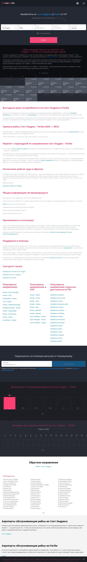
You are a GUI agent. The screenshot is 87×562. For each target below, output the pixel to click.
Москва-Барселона (65, 483)
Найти (43, 40)
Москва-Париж (36, 479)
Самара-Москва (36, 503)
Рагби (4, 556)
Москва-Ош (63, 506)
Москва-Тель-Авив (37, 486)
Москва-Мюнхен (9, 508)
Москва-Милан (64, 494)
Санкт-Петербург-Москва (11, 481)
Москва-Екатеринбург (11, 503)
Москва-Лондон (36, 492)
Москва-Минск (36, 505)
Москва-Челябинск (65, 492)
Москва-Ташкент (64, 499)
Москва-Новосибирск (66, 479)
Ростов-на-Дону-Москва (11, 501)
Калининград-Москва (66, 490)
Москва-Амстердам (65, 488)
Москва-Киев (7, 490)
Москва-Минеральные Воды (11, 492)
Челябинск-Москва (65, 495)
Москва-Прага (64, 486)
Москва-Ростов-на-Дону (11, 499)
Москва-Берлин (36, 508)
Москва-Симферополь (10, 483)
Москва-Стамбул (9, 506)
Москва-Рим (35, 497)
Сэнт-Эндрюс (6, 534)
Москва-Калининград (66, 485)
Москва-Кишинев (37, 483)
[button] (42, 414)
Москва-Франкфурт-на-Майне (40, 485)
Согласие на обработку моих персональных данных (50, 368)
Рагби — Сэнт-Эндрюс (43, 466)
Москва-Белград (64, 505)
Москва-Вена (35, 490)
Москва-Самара (36, 499)
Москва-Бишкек (64, 501)
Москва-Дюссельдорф (66, 503)
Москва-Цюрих (64, 497)
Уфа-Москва (35, 506)
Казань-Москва (36, 501)
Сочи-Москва (7, 486)
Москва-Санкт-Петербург (11, 479)
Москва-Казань (36, 495)
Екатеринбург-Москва (11, 505)
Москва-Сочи (7, 488)
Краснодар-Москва (10, 497)
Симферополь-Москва (10, 485)
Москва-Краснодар (10, 495)
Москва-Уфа (35, 494)
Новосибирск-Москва (66, 481)
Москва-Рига (35, 488)
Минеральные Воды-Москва (11, 494)
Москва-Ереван (36, 481)
